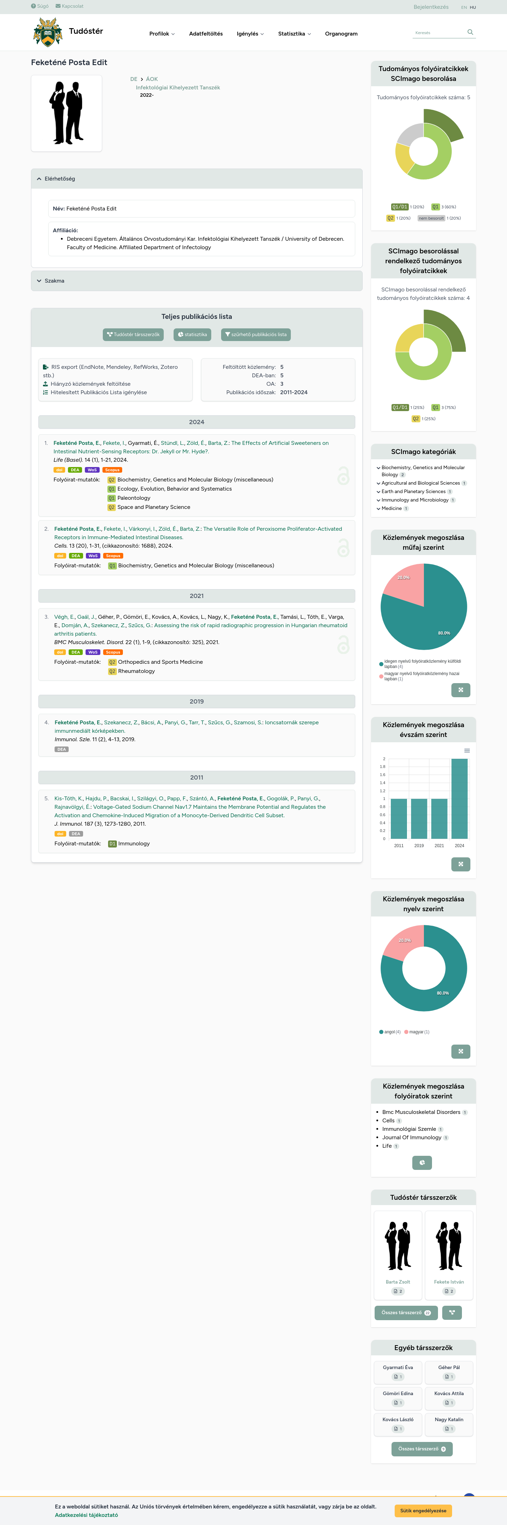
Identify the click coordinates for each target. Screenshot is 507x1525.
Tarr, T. (197, 722)
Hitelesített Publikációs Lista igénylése (95, 392)
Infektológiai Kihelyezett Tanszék (178, 87)
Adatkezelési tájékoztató (86, 1515)
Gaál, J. (86, 616)
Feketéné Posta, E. (77, 443)
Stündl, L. (172, 443)
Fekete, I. (114, 443)
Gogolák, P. (281, 798)
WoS (92, 469)
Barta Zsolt (398, 1282)
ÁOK (152, 79)
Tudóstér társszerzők (133, 335)
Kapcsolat (69, 6)
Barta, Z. (218, 443)
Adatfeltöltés (206, 33)
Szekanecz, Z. (108, 625)
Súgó (40, 6)
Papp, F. (177, 798)
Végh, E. (64, 616)
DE (134, 79)
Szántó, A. (202, 798)
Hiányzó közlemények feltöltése (87, 383)
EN (464, 7)
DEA (75, 469)
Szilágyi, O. (150, 798)
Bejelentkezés (431, 7)
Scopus (112, 469)
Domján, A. (74, 625)
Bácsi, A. (151, 722)
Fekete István (449, 1282)
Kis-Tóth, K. (69, 798)
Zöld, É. (196, 443)
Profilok (162, 33)
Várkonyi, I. (142, 528)
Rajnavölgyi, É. (72, 807)
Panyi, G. (175, 722)
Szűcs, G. (139, 625)
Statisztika (294, 33)
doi (59, 469)
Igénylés (250, 33)
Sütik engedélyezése (423, 1511)
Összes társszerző (406, 1313)
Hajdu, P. (96, 798)
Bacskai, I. (122, 798)
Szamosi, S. (248, 722)
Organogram (341, 33)
